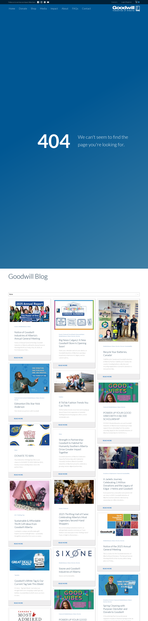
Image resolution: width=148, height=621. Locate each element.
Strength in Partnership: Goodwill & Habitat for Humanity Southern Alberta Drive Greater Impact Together (73, 446)
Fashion (61, 397)
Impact (54, 8)
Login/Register (126, 2)
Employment (113, 473)
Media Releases (23, 326)
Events (16, 326)
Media (43, 8)
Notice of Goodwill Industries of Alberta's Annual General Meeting (27, 335)
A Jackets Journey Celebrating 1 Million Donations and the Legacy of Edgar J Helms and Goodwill (118, 484)
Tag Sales (16, 575)
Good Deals (72, 334)
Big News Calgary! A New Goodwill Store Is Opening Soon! (72, 343)
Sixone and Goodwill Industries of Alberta (69, 570)
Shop (33, 8)
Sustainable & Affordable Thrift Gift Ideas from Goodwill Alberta (27, 524)
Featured (65, 334)
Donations (106, 473)
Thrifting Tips (21, 515)
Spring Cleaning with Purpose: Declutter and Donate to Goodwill (115, 609)
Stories (73, 336)
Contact (86, 8)
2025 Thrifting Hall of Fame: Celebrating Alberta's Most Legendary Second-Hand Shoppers (74, 519)
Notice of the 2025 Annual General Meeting (117, 548)
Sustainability (128, 346)
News (29, 326)
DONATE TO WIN (24, 455)
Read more (18, 357)
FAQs (75, 8)
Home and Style (80, 334)
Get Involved (23, 398)
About (65, 8)
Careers (114, 2)
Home (12, 8)
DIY (15, 515)
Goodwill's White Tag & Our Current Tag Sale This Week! (29, 582)
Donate (23, 8)
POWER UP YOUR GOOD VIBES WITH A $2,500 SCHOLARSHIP (117, 416)
